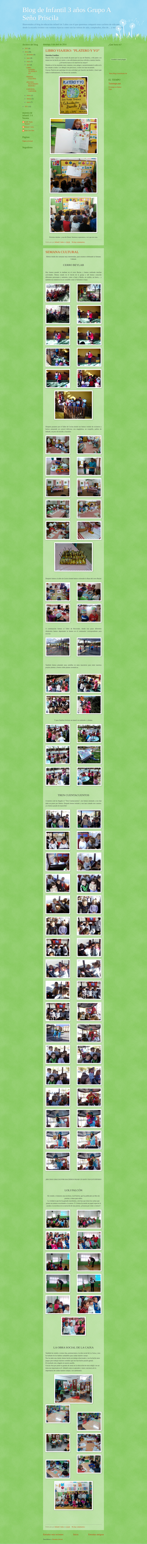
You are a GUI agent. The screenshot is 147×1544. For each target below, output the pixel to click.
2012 (26, 106)
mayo (29, 61)
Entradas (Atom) (57, 1539)
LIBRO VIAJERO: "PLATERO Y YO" (72, 50)
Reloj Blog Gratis (114, 73)
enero (29, 102)
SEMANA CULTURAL (62, 252)
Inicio (75, 1534)
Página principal (27, 141)
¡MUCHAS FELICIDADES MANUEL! (32, 84)
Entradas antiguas (96, 1534)
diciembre (30, 55)
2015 (26, 48)
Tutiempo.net (115, 83)
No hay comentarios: (78, 242)
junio (28, 58)
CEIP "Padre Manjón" (29, 123)
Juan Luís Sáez (29, 130)
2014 (26, 52)
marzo (29, 95)
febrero (29, 99)
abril (28, 65)
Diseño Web (124, 73)
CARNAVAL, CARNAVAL (31, 90)
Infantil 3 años (29, 127)
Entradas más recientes (53, 1534)
